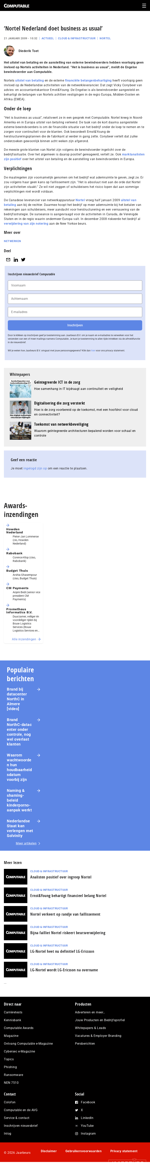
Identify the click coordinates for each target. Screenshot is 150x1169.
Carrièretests (13, 1012)
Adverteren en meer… (90, 1012)
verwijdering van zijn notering (26, 223)
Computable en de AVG (21, 1110)
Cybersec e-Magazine (19, 1051)
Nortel (105, 38)
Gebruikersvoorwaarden (83, 1151)
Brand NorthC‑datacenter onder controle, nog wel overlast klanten (19, 731)
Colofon (10, 1102)
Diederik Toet (29, 51)
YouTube (87, 1126)
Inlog (7, 1133)
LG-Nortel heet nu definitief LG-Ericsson (62, 951)
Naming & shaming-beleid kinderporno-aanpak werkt (19, 800)
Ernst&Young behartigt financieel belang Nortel (68, 895)
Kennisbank (12, 1020)
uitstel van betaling (29, 80)
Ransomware (13, 1075)
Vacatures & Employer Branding (98, 1036)
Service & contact (16, 1118)
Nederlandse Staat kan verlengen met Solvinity (20, 828)
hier (93, 350)
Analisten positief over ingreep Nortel (60, 877)
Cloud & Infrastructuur (77, 38)
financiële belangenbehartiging (88, 80)
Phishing (10, 1067)
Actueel (48, 38)
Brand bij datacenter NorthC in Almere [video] (17, 699)
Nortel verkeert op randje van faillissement (65, 914)
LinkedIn (87, 1118)
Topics (9, 1059)
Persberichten (85, 1043)
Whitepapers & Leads (90, 1028)
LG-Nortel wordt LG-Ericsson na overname (64, 970)
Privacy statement (124, 1151)
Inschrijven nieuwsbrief (21, 1126)
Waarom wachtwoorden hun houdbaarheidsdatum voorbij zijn (19, 767)
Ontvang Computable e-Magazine (28, 1043)
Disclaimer (49, 1151)
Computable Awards (19, 1028)
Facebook (88, 1102)
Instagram (88, 1133)
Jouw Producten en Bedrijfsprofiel (100, 1020)
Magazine (11, 1036)
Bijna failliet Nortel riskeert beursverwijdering (67, 932)
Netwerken (12, 241)
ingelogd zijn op (35, 468)
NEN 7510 (11, 1083)
